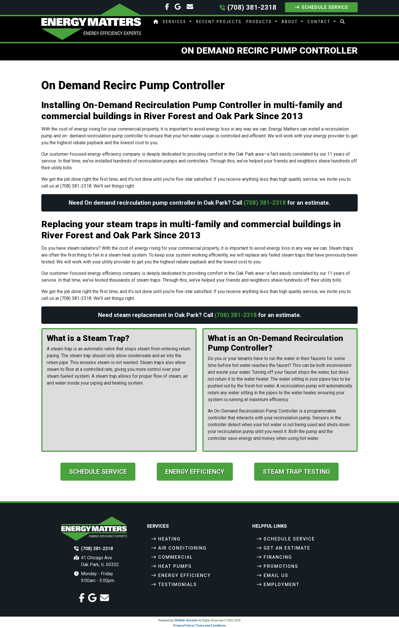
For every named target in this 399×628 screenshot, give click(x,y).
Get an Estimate (287, 548)
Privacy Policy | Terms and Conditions (199, 625)
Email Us (276, 575)
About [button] (291, 21)
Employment (282, 584)
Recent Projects (219, 21)
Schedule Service (321, 7)
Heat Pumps (175, 566)
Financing (278, 557)
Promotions (281, 566)
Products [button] (260, 21)
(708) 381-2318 (251, 7)
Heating (169, 539)
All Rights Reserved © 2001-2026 (219, 620)
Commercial (175, 557)
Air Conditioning (182, 548)
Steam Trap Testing (296, 471)
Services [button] (175, 21)
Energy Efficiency (194, 471)
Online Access (186, 621)
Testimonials (177, 584)
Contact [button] (320, 21)
